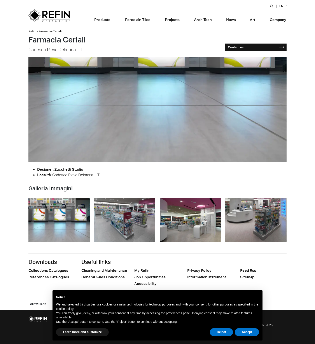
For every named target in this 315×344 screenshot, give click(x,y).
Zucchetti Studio (68, 169)
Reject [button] (221, 332)
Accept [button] (247, 332)
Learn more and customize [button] (82, 332)
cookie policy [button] (64, 309)
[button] (271, 6)
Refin (31, 31)
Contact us (256, 47)
